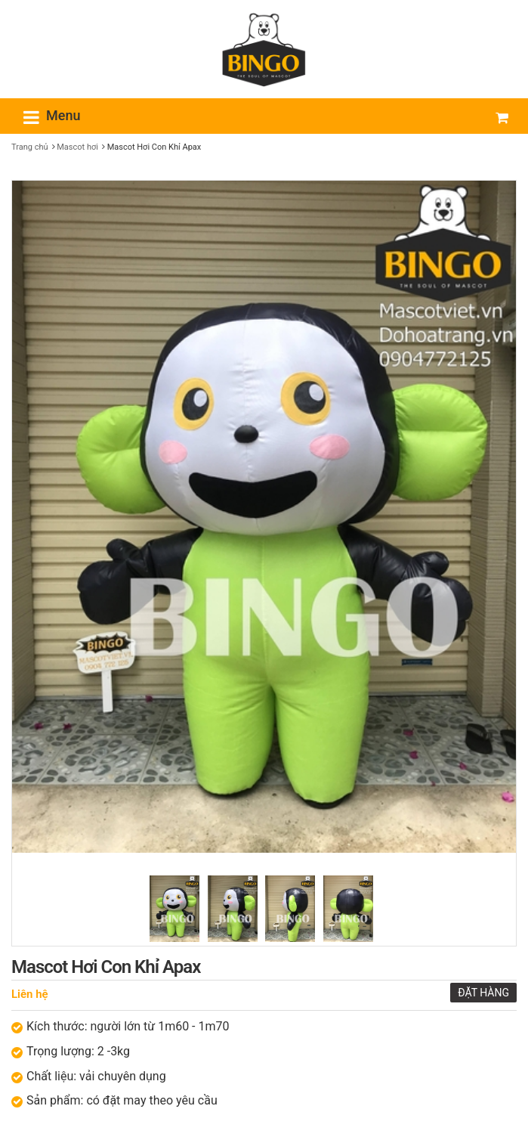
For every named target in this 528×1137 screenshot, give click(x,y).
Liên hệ (29, 994)
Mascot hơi (77, 147)
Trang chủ (29, 147)
